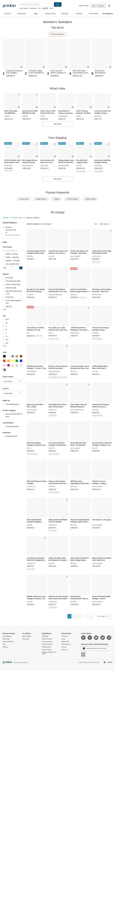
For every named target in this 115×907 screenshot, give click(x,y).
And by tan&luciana (55, 294)
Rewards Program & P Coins (49, 653)
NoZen (51, 333)
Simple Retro (74, 333)
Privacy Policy (46, 647)
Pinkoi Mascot (66, 644)
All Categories (7, 636)
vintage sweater (41, 199)
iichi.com (64, 649)
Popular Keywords (57, 192)
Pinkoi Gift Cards (8, 641)
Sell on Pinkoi (84, 6)
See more (57, 124)
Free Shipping (57, 137)
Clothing (5, 218)
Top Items (57, 27)
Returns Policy (46, 649)
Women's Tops (17, 218)
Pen (39, 8)
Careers (64, 647)
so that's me (96, 256)
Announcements (47, 641)
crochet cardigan (72, 199)
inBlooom (73, 294)
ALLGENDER (31, 371)
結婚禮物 (45, 8)
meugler (56, 199)
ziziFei (42, 116)
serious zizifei (23, 199)
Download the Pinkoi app (94, 648)
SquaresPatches (54, 371)
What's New (57, 88)
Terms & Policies (47, 644)
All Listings (57, 212)
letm (28, 333)
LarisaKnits (98, 165)
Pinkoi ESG (65, 641)
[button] (20, 267)
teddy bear (33, 8)
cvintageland (62, 116)
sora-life (51, 256)
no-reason (30, 294)
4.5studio (95, 333)
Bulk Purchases (47, 639)
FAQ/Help (45, 636)
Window (5, 647)
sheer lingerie (24, 8)
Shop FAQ (25, 639)
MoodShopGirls (27, 165)
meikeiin (7, 116)
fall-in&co (30, 256)
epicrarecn (98, 116)
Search (57, 4)
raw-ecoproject (75, 256)
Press (63, 639)
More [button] (4, 309)
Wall (4, 644)
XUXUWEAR (96, 294)
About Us (64, 636)
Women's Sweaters (57, 34)
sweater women (90, 199)
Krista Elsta (8, 165)
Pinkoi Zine (6, 639)
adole (51, 8)
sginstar (79, 165)
